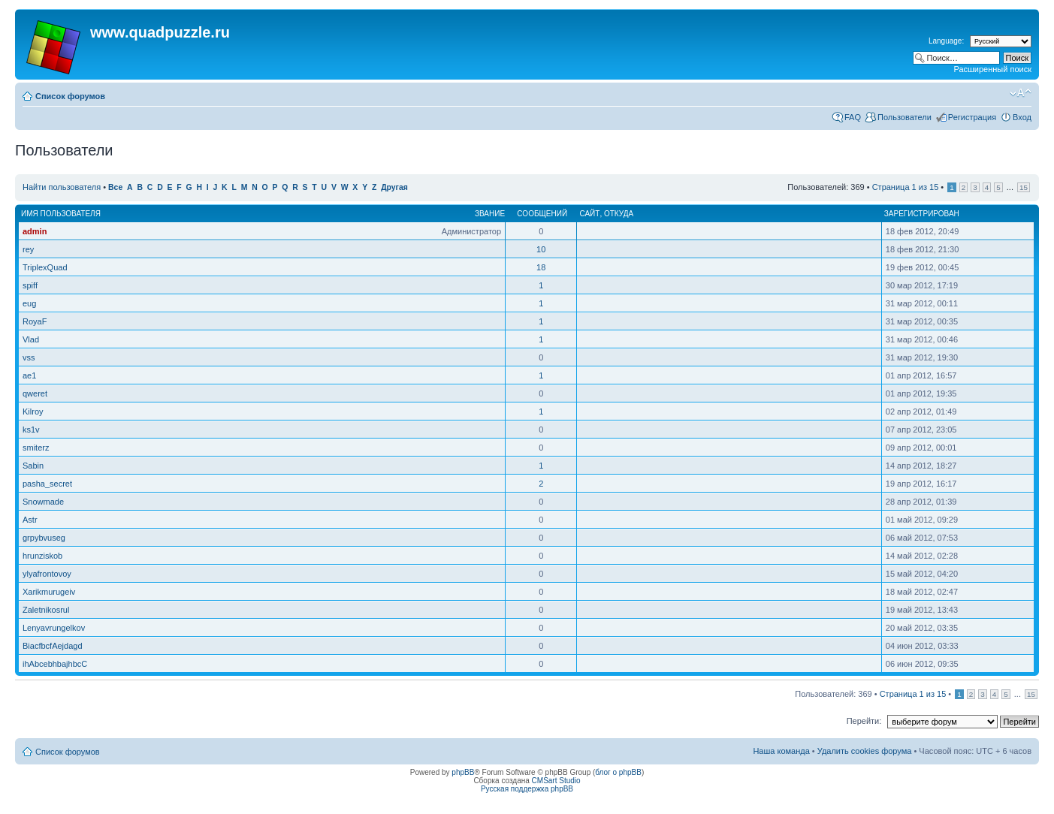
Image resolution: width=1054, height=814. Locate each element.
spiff (30, 285)
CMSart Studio (556, 780)
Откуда (618, 214)
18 (540, 267)
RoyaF (35, 321)
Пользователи (904, 117)
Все (115, 187)
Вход (1022, 117)
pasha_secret (47, 483)
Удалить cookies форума (864, 750)
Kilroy (33, 411)
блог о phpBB (618, 772)
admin (35, 231)
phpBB (462, 772)
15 (1023, 187)
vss (29, 357)
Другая (394, 187)
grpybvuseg (44, 537)
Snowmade (43, 501)
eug (29, 303)
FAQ (852, 117)
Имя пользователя (61, 214)
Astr (30, 519)
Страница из (905, 186)
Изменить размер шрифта (1020, 93)
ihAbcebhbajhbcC (55, 663)
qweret (35, 393)
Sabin (33, 465)
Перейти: (864, 720)
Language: (946, 41)
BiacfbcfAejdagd (53, 645)
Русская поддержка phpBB (527, 789)
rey (28, 249)
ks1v (31, 429)
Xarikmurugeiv (49, 591)
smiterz (36, 447)
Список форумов (70, 96)
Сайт (589, 214)
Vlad (31, 339)
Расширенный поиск (992, 69)
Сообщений (542, 214)
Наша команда (781, 750)
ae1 (29, 375)
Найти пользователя (62, 186)
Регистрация (972, 117)
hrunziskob (42, 555)
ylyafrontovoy (47, 573)
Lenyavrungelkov (54, 627)
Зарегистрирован (921, 214)
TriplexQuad (45, 267)
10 (540, 249)
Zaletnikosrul (46, 609)
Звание (490, 214)
